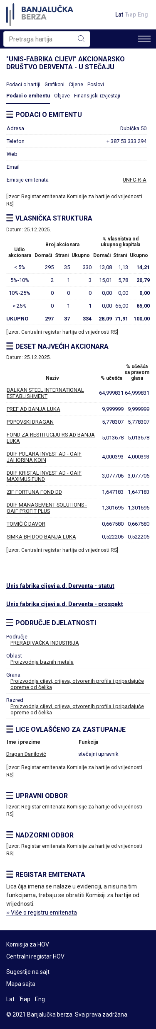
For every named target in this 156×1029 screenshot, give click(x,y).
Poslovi (95, 84)
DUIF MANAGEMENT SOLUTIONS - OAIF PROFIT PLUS (47, 508)
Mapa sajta (20, 983)
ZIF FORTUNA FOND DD (34, 492)
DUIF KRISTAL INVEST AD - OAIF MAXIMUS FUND (44, 476)
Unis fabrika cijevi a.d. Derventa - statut (60, 585)
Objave (62, 96)
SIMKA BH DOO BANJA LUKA (41, 537)
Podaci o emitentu (28, 96)
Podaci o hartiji (23, 84)
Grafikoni (54, 84)
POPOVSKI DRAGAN (30, 422)
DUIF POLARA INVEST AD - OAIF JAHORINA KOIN (44, 457)
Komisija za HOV (27, 944)
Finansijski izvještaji (97, 96)
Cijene (76, 84)
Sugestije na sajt (28, 971)
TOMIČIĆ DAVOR (26, 524)
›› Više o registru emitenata (41, 912)
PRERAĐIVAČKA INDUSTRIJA (44, 643)
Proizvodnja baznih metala (42, 662)
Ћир (130, 14)
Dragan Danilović (26, 754)
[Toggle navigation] (144, 38)
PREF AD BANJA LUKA (33, 409)
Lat (119, 14)
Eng (143, 14)
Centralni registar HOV (35, 956)
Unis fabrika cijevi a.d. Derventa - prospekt (64, 604)
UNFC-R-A (134, 180)
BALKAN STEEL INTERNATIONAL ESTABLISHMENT (45, 393)
